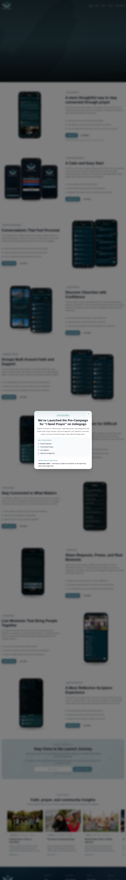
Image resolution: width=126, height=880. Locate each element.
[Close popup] (89, 414)
